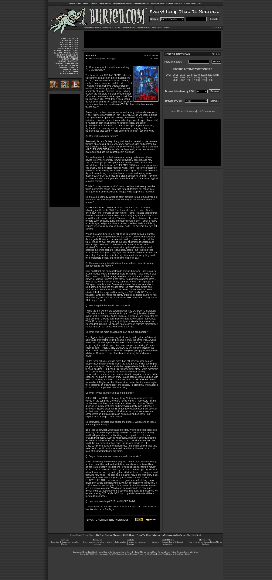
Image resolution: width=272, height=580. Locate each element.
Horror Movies (205, 540)
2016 (175, 75)
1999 (203, 80)
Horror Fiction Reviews (121, 4)
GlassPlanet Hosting (182, 554)
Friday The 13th (143, 535)
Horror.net (65, 540)
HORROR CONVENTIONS (66, 63)
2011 (209, 75)
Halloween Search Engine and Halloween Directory (130, 543)
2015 (182, 75)
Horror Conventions (174, 4)
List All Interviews (206, 111)
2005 (203, 77)
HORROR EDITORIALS (67, 57)
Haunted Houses (167, 540)
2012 (203, 75)
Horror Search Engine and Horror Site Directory (64, 543)
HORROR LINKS (70, 69)
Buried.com (97, 540)
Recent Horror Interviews (183, 111)
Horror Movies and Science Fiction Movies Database (205, 543)
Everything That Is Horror (93, 552)
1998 (209, 80)
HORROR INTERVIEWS (67, 55)
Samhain (130, 540)
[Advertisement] (64, 150)
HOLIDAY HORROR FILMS (65, 53)
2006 (196, 77)
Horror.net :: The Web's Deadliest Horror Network (118, 554)
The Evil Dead (128, 535)
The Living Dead (194, 535)
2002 (182, 80)
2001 (189, 80)
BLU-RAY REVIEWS (69, 44)
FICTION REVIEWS (69, 42)
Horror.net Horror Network (123, 552)
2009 (175, 77)
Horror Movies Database (79, 4)
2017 (168, 75)
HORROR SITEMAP (69, 74)
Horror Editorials (157, 4)
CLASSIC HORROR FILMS (66, 51)
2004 (209, 77)
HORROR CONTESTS (68, 67)
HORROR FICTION (69, 59)
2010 (216, 75)
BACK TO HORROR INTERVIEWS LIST (107, 520)
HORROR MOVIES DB (68, 49)
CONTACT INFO (70, 72)
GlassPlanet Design (154, 554)
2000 (196, 80)
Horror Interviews (140, 4)
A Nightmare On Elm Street (173, 535)
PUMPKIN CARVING (68, 65)
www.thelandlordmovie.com (127, 506)
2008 (182, 77)
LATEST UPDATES (69, 38)
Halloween (156, 535)
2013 (196, 75)
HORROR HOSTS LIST (68, 61)
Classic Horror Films (192, 4)
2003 (175, 80)
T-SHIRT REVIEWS (69, 47)
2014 (189, 75)
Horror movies (88, 542)
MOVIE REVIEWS (70, 40)
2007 (189, 77)
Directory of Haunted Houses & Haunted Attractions (167, 543)
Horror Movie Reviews (100, 4)
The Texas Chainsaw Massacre (108, 535)
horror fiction (106, 542)
